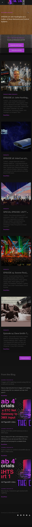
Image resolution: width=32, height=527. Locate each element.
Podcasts (14, 89)
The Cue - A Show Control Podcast (16, 2)
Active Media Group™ (13, 507)
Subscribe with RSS (23, 45)
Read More (6, 110)
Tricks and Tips (9, 423)
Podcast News (7, 89)
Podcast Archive (25, 353)
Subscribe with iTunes (9, 45)
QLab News (3, 423)
